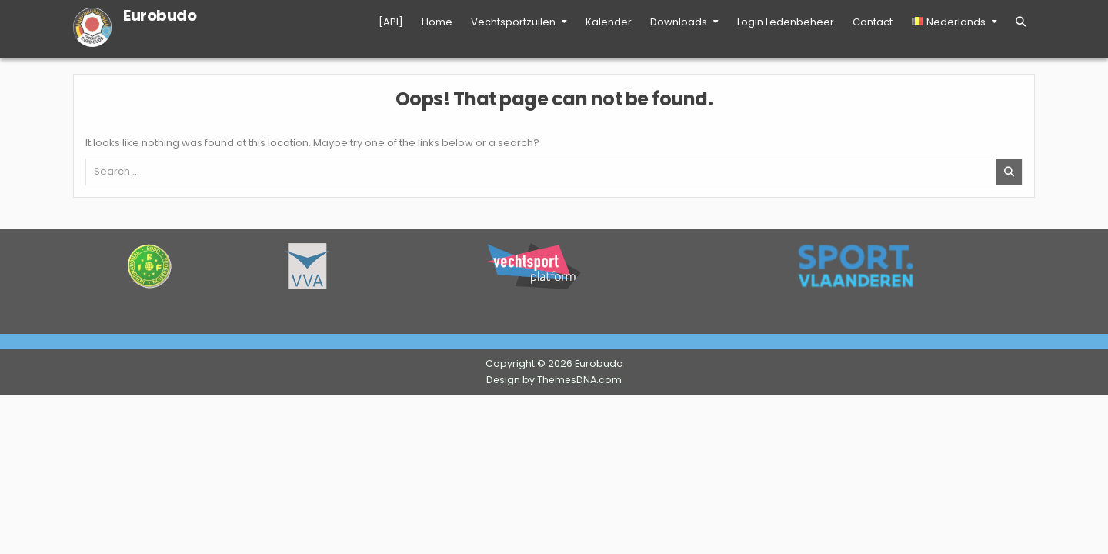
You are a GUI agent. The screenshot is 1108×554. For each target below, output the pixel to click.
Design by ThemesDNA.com (554, 379)
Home (437, 22)
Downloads (678, 22)
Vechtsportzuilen (513, 22)
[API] (391, 22)
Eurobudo (159, 15)
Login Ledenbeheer (785, 22)
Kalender (609, 22)
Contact (873, 22)
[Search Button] (1020, 22)
